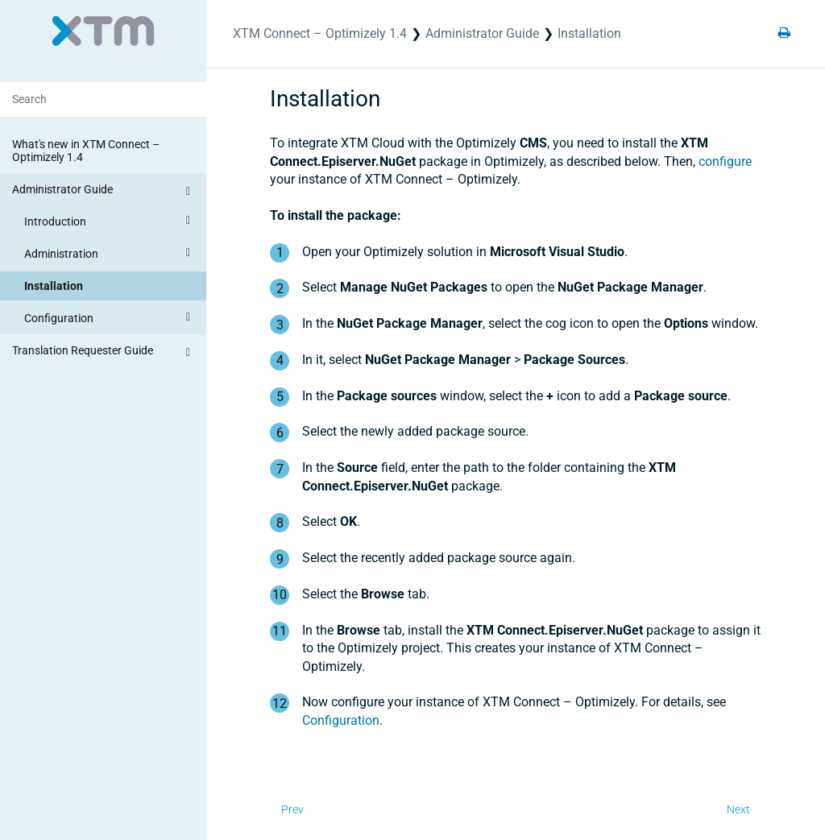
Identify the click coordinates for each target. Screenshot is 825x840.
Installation (53, 285)
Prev (292, 809)
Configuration (109, 317)
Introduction (109, 220)
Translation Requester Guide (103, 352)
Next (738, 809)
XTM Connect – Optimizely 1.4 (320, 33)
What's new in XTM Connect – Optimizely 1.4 (86, 150)
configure (725, 161)
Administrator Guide (103, 191)
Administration (109, 252)
